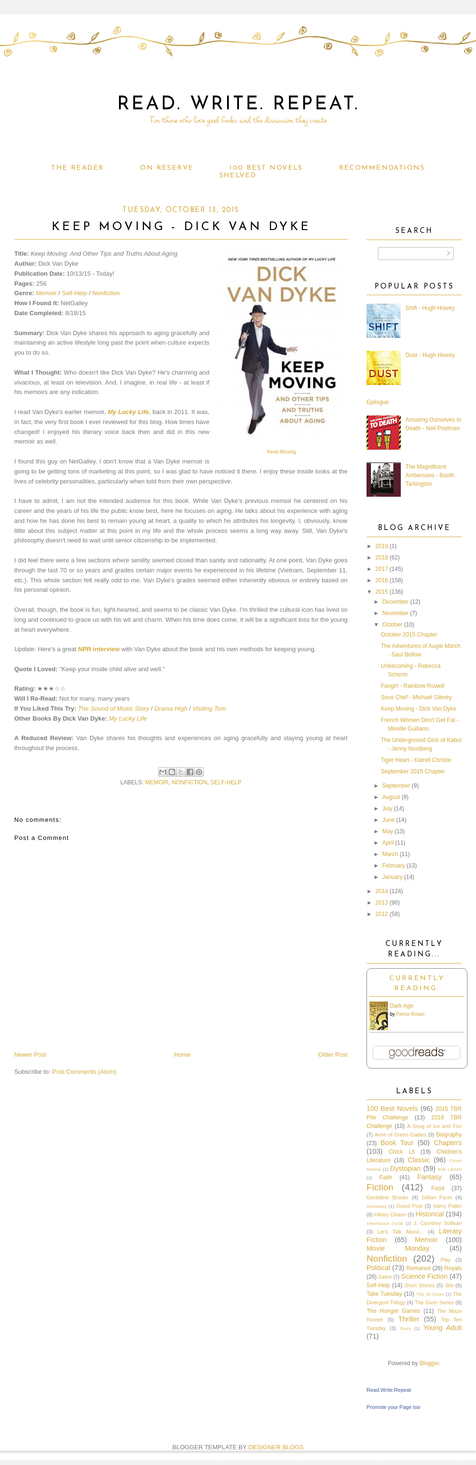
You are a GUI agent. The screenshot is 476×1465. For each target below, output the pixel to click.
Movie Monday (398, 1248)
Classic (419, 1160)
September (396, 785)
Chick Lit (401, 1151)
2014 (382, 891)
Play (445, 1260)
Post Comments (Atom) (84, 1071)
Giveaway (377, 1206)
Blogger (429, 1363)
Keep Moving (281, 451)
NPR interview (98, 649)
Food (437, 1188)
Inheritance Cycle (385, 1223)
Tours (404, 1328)
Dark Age (401, 1005)
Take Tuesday (384, 1294)
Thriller (408, 1319)
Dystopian (405, 1168)
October (392, 624)
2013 (382, 902)
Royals (453, 1268)
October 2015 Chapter (409, 634)
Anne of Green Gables (400, 1134)
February (393, 865)
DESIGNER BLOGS (276, 1447)
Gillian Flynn (437, 1197)
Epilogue (378, 402)
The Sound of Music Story (113, 708)
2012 (382, 914)
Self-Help (74, 293)
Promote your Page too (393, 1407)
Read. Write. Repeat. (238, 104)
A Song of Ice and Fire (434, 1126)
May (387, 831)
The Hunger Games (393, 1311)
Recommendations (382, 168)
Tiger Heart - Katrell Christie (416, 760)
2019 (382, 546)
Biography (449, 1134)
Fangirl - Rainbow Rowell (412, 686)
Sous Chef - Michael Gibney (416, 697)
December (395, 601)
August (391, 797)
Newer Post (30, 1054)
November (395, 613)
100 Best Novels (265, 168)
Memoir (46, 293)
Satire (385, 1277)
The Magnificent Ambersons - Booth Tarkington (430, 475)
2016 (382, 580)
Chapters (448, 1143)
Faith (385, 1177)
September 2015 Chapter (413, 771)
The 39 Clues (430, 1294)
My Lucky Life (128, 411)
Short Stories (420, 1285)
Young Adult (442, 1327)
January (392, 877)
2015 (382, 591)
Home (182, 1054)
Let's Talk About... (400, 1231)
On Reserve (166, 168)
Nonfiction (106, 293)
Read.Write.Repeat (389, 1390)
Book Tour (396, 1143)
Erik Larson (450, 1169)
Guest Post (410, 1206)
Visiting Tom (209, 708)
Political (378, 1268)
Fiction (380, 1187)
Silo (449, 1285)
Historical (430, 1214)
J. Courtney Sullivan (438, 1223)
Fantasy (429, 1177)
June (388, 820)
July (387, 808)
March (390, 854)
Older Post (332, 1054)
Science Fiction (424, 1276)
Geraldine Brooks (387, 1197)
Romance (419, 1268)
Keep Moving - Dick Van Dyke (418, 708)
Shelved (238, 175)
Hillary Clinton (390, 1214)
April (388, 842)
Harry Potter (447, 1206)
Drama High (170, 708)
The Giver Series (434, 1302)
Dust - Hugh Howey (430, 355)
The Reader (77, 168)
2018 (382, 557)
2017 (382, 569)
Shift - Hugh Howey (430, 308)
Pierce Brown (410, 1014)
